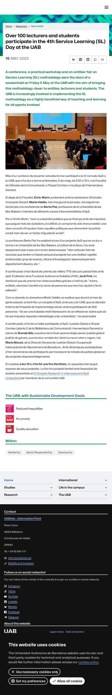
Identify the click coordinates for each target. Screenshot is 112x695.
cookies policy (88, 662)
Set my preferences (28, 681)
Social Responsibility (40, 452)
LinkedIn (13, 601)
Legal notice (57, 631)
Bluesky (12, 606)
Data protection (75, 631)
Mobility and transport (21, 563)
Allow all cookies (67, 681)
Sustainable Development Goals (57, 396)
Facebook (14, 612)
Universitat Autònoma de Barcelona (20, 7)
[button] (73, 60)
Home (8, 480)
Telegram (13, 617)
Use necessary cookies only (34, 672)
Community (66, 452)
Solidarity (14, 452)
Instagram (14, 586)
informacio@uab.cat (19, 558)
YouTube (13, 596)
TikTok (11, 591)
